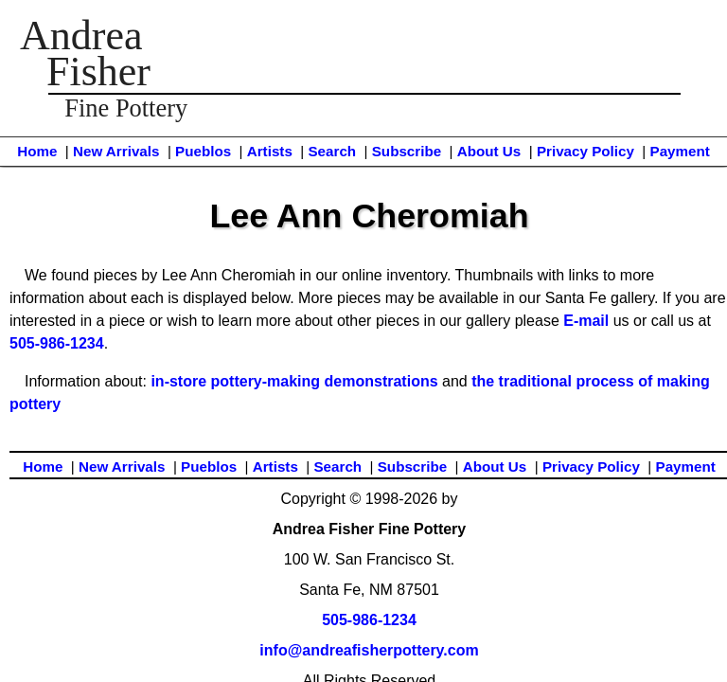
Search (332, 151)
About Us (489, 151)
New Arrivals (116, 151)
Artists (270, 151)
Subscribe (406, 151)
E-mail (586, 321)
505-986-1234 (56, 343)
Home (37, 151)
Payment (680, 151)
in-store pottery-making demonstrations (294, 381)
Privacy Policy (585, 151)
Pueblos (203, 151)
